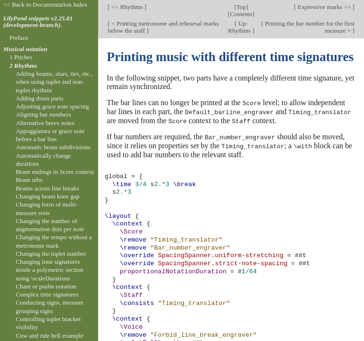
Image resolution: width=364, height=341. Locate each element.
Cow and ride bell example (49, 335)
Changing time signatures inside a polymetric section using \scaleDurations (49, 270)
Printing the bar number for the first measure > (309, 27)
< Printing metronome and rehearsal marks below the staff (163, 27)
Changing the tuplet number (51, 253)
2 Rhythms (23, 65)
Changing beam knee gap (47, 196)
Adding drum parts (39, 98)
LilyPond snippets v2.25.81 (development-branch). (38, 22)
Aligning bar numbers (43, 114)
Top (241, 6)
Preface (18, 37)
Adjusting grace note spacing (52, 106)
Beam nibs (29, 179)
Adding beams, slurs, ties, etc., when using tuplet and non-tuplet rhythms (54, 82)
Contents (241, 14)
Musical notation (25, 49)
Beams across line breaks (47, 188)
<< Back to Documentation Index (45, 4)
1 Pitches (20, 57)
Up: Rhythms (240, 27)
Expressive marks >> (324, 6)
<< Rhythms (127, 6)
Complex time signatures (47, 294)
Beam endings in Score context (55, 171)
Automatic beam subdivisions (53, 147)
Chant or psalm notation (46, 286)
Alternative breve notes (45, 122)
